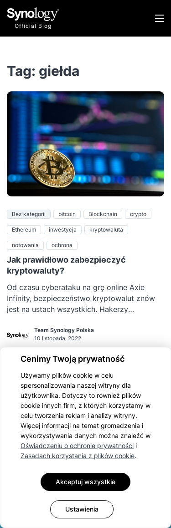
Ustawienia (81, 509)
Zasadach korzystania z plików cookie (78, 455)
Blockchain (102, 214)
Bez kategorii (29, 214)
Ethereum (24, 229)
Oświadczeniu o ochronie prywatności (77, 445)
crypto (138, 214)
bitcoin (67, 214)
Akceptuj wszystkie (85, 482)
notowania (25, 245)
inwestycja (63, 229)
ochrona (62, 245)
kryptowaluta (106, 229)
